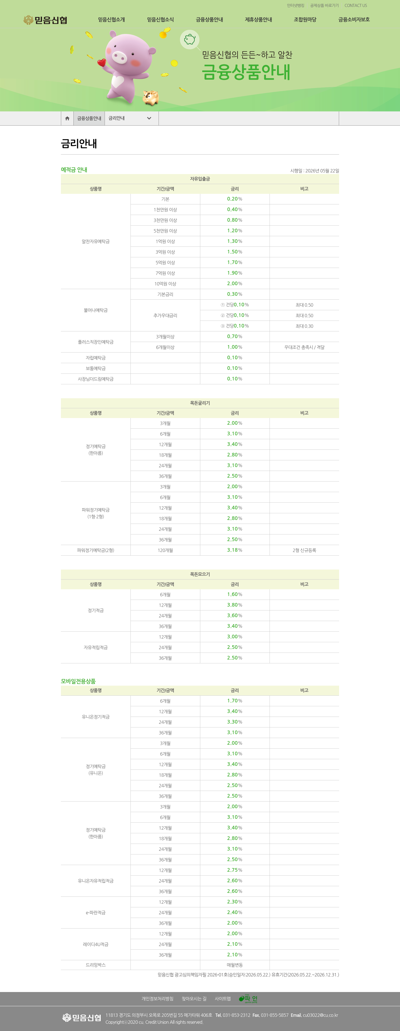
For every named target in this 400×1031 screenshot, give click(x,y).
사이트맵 (223, 998)
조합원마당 (305, 19)
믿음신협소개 (111, 19)
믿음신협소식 (160, 19)
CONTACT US (356, 6)
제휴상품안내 (258, 19)
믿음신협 (44, 20)
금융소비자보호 (354, 19)
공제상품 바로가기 (324, 6)
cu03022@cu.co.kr (320, 1015)
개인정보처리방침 (157, 998)
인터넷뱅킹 (295, 6)
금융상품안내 (209, 19)
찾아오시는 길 (194, 998)
